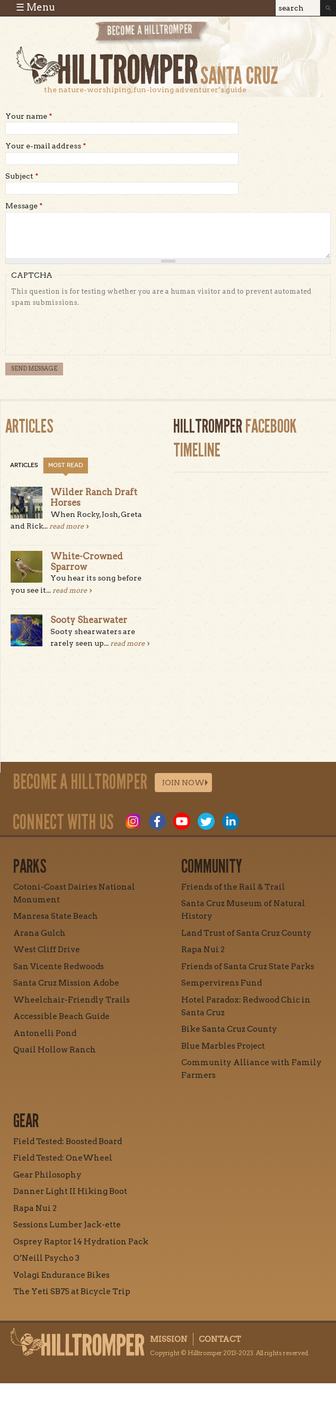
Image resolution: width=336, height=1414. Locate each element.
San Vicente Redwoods (58, 966)
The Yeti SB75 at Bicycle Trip (71, 1291)
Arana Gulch (39, 933)
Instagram (133, 821)
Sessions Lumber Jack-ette (67, 1224)
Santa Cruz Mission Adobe (66, 983)
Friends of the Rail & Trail (233, 887)
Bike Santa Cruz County (229, 1029)
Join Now (183, 782)
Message (24, 205)
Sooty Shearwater (88, 619)
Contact (220, 1339)
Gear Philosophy (47, 1175)
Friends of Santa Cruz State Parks (247, 966)
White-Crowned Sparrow (86, 561)
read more (66, 526)
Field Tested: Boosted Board (67, 1141)
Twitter (206, 821)
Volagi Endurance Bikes (61, 1275)
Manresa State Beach (55, 916)
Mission (169, 1339)
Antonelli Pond (44, 1033)
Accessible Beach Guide (61, 1016)
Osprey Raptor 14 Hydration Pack (80, 1241)
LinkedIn (230, 821)
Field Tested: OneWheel (62, 1158)
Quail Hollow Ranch (54, 1050)
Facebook (157, 821)
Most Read (65, 465)
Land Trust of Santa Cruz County (246, 933)
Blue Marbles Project (223, 1046)
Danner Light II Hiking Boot (70, 1191)
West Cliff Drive (46, 949)
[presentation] (91, 328)
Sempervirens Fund (221, 983)
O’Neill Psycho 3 (46, 1258)
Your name (28, 116)
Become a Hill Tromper (152, 34)
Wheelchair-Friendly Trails (71, 1000)
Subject (22, 176)
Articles (24, 465)
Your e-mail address (45, 146)
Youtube (181, 821)
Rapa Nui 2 (203, 949)
